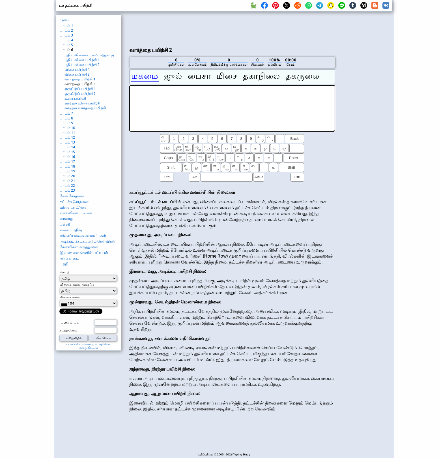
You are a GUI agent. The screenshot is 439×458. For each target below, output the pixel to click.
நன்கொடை (69, 258)
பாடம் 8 (66, 118)
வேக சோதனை (72, 196)
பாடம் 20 (67, 176)
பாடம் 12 (67, 137)
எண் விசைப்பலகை (76, 213)
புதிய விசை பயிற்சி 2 (82, 65)
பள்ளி (65, 224)
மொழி (65, 272)
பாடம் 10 (67, 128)
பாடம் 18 (67, 166)
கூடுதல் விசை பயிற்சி (82, 103)
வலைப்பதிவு (71, 230)
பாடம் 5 (66, 45)
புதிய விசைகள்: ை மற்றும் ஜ (89, 55)
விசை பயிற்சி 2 (77, 74)
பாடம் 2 (66, 30)
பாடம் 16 (67, 157)
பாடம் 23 (67, 190)
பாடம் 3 (66, 35)
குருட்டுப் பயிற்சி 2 (80, 93)
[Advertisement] (232, 28)
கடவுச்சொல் (68, 330)
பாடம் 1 (66, 25)
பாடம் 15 (67, 152)
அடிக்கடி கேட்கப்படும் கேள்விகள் (87, 241)
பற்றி (64, 264)
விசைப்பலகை (70, 297)
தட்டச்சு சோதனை (74, 202)
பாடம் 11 (67, 132)
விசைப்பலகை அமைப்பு (77, 284)
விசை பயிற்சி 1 (77, 69)
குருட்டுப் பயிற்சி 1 (80, 89)
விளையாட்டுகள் (74, 207)
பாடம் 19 (67, 171)
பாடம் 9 (66, 123)
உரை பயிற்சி (75, 98)
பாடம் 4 (66, 40)
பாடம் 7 (66, 113)
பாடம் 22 (67, 185)
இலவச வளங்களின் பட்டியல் (84, 252)
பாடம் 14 (67, 147)
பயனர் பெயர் (69, 322)
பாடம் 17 (67, 161)
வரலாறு (66, 219)
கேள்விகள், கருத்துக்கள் (79, 247)
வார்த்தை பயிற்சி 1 (79, 79)
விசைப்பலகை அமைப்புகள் (83, 235)
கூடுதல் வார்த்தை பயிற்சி (85, 108)
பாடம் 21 (67, 181)
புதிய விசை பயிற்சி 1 (82, 60)
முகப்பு (66, 20)
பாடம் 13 (67, 142)
